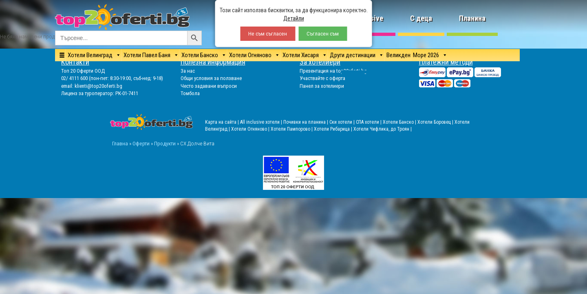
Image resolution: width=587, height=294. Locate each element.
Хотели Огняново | (251, 129)
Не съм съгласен (267, 34)
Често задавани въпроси (209, 86)
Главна (120, 143)
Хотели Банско (199, 55)
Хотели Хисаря (300, 55)
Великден (398, 55)
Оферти (141, 143)
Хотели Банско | (400, 122)
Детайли (293, 18)
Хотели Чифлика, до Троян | (382, 129)
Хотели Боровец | (436, 122)
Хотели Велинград (90, 55)
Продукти (165, 143)
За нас (188, 71)
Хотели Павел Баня (147, 55)
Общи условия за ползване (211, 78)
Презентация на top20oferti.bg (333, 71)
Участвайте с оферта (322, 78)
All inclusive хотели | (261, 122)
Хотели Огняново (250, 55)
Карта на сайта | (222, 122)
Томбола (190, 93)
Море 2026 (426, 55)
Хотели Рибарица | (333, 129)
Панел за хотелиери (322, 86)
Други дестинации (352, 55)
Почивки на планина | (306, 122)
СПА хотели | (369, 122)
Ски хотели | (342, 122)
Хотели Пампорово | (292, 129)
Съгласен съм (323, 34)
